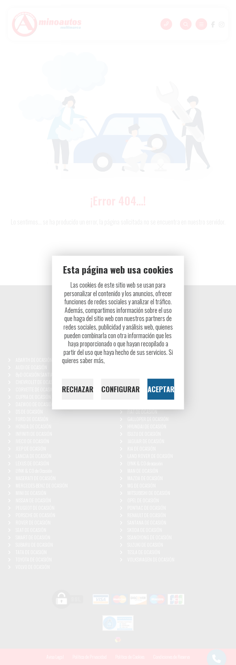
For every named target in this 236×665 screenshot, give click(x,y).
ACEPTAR (161, 389)
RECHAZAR (77, 389)
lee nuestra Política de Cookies (140, 360)
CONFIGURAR (120, 389)
